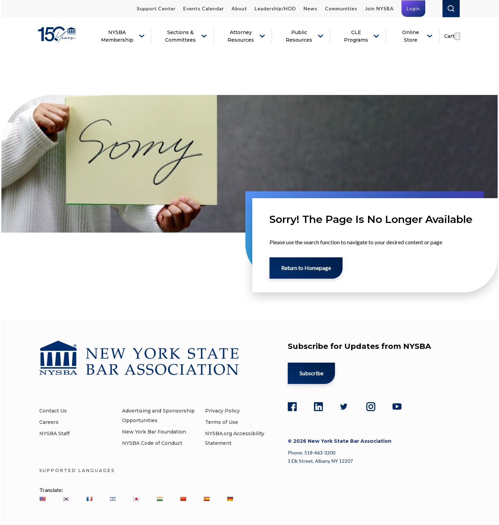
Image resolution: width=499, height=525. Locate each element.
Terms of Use (221, 422)
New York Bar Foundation (154, 432)
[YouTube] (397, 405)
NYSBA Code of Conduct (152, 443)
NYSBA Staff (54, 433)
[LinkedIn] (318, 405)
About (239, 8)
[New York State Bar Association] (58, 39)
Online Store (410, 36)
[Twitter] (344, 405)
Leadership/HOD (275, 8)
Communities (341, 8)
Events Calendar (203, 8)
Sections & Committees (180, 36)
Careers (49, 422)
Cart (449, 36)
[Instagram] (370, 405)
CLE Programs (356, 36)
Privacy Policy (222, 411)
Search (451, 8)
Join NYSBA (379, 8)
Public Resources (299, 36)
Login (413, 8)
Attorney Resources (240, 36)
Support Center (156, 8)
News (310, 8)
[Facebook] (292, 405)
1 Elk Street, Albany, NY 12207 (320, 461)
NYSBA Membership (117, 36)
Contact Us (53, 411)
